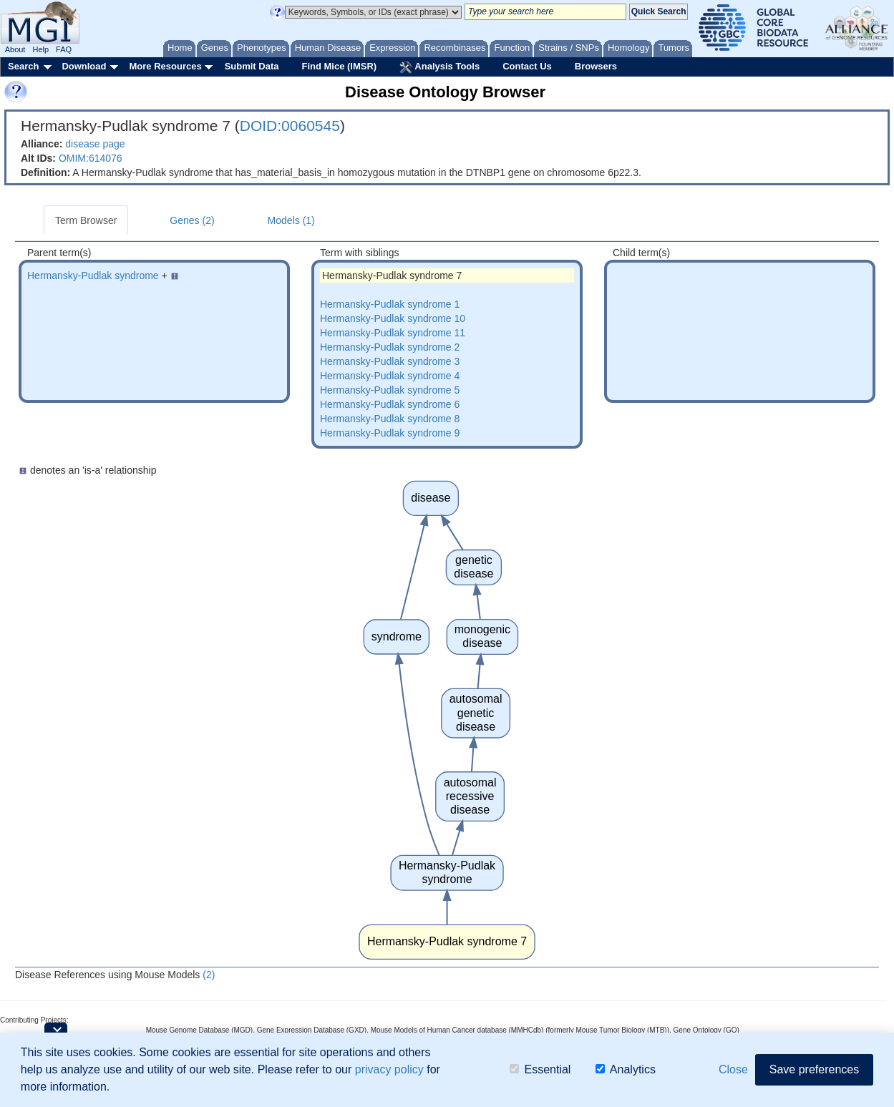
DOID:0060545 (290, 125)
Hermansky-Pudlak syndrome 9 (390, 433)
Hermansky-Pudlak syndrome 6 (390, 404)
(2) (209, 974)
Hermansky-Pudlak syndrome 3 (390, 361)
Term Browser (86, 220)
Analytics (626, 1070)
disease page (95, 144)
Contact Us (527, 66)
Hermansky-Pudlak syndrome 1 (390, 304)
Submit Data (252, 66)
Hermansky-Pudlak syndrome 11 (392, 332)
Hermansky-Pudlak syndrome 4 (390, 375)
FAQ (64, 49)
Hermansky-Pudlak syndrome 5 (390, 390)
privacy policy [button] (389, 1070)
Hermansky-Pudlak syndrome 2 (390, 347)
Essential (540, 1070)
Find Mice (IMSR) (338, 66)
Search (23, 66)
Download (84, 66)
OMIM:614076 (90, 158)
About (15, 49)
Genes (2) (192, 220)
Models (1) (291, 220)
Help (40, 49)
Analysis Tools (439, 67)
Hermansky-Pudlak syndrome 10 (392, 318)
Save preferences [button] (814, 1070)
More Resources (165, 66)
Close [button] (733, 1070)
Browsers (596, 66)
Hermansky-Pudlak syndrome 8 (390, 418)
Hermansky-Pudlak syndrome (93, 275)
